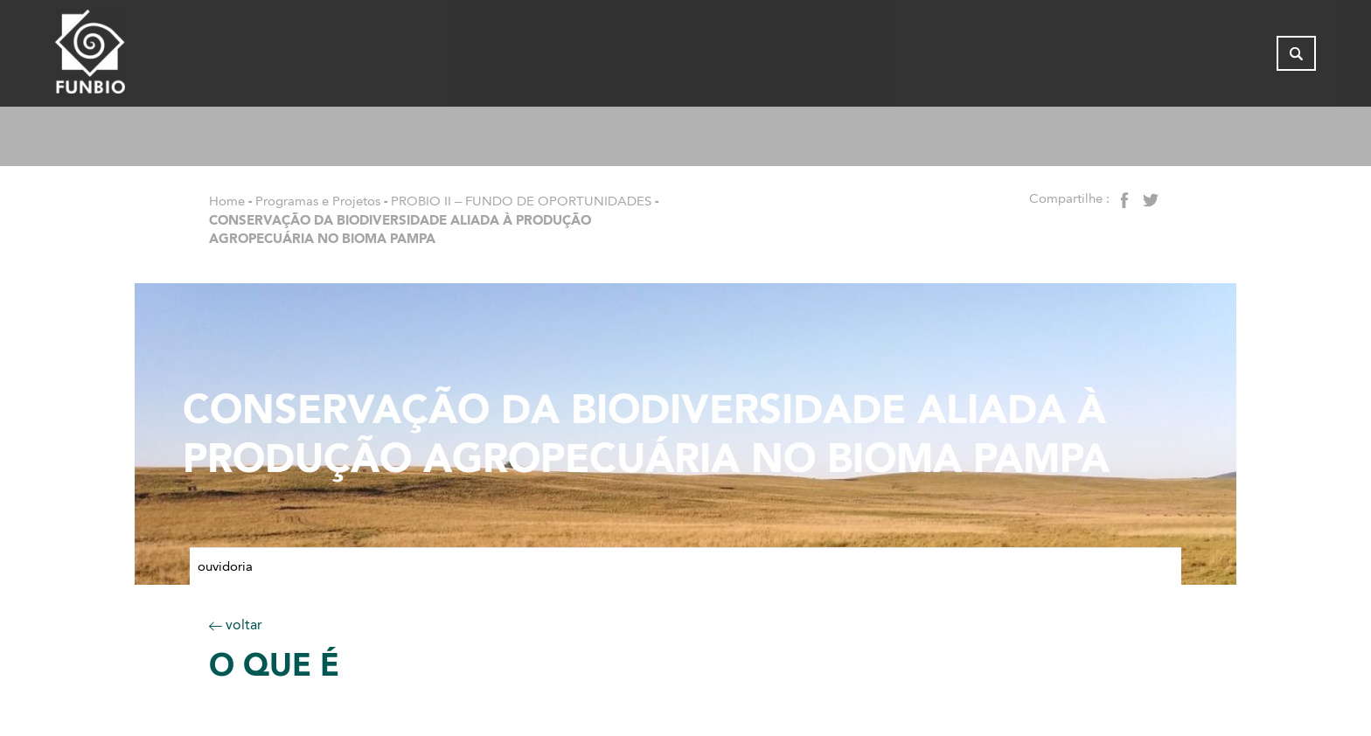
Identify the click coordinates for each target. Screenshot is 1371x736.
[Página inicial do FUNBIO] (138, 57)
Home (227, 201)
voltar (235, 624)
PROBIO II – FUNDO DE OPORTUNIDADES (521, 201)
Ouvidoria (225, 566)
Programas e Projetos (317, 201)
